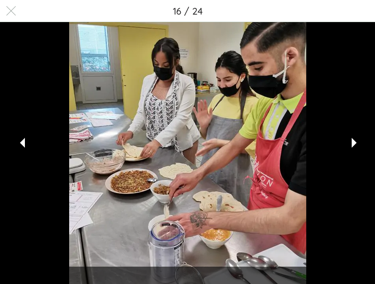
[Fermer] (11, 11)
